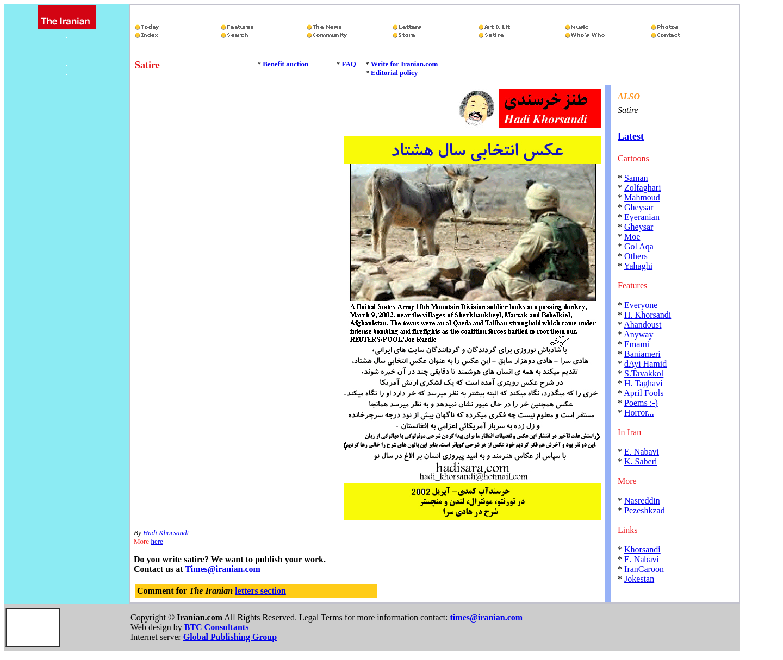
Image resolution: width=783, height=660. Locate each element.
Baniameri (642, 354)
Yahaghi (638, 266)
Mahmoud (642, 197)
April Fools (643, 393)
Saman (636, 178)
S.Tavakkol (643, 373)
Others (636, 256)
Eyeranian (642, 217)
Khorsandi (642, 549)
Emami (636, 344)
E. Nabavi (641, 451)
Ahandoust (642, 324)
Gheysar (638, 207)
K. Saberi (640, 461)
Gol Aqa (639, 246)
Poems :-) (641, 402)
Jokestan (639, 578)
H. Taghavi (643, 383)
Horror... (639, 412)
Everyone (640, 305)
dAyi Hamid (645, 363)
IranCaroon (644, 569)
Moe (632, 236)
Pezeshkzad (644, 510)
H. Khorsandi (647, 314)
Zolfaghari (642, 187)
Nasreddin (642, 500)
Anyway (638, 334)
